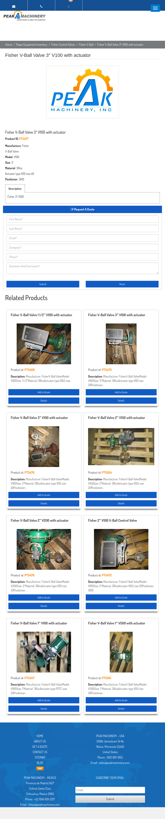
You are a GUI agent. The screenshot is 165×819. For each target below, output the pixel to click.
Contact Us (40, 752)
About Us (40, 741)
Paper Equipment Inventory (31, 44)
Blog (40, 763)
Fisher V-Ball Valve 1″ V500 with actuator (116, 623)
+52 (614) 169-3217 (44, 799)
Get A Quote (39, 746)
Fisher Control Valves (63, 44)
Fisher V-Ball (86, 44)
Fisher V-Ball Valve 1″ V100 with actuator (39, 623)
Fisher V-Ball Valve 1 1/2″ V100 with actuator (41, 315)
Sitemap (40, 757)
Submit (42, 284)
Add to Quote (43, 392)
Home (8, 44)
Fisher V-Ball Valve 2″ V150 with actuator (116, 418)
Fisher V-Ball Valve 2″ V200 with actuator (40, 521)
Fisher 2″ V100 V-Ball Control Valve (112, 521)
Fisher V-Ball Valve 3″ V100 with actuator (116, 315)
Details (44, 400)
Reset (122, 284)
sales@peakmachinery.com (114, 763)
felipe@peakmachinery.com (44, 804)
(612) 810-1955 (115, 757)
